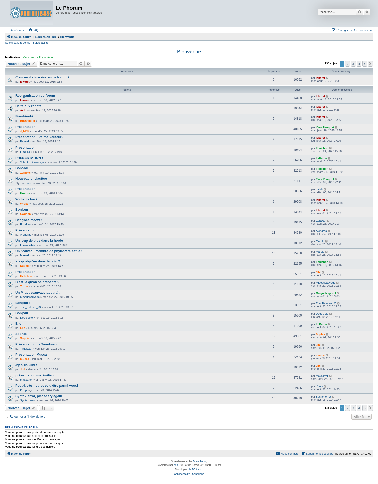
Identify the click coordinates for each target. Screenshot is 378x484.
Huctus (25, 193)
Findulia (25, 151)
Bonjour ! (22, 303)
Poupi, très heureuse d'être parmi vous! (46, 386)
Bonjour (21, 209)
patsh (29, 183)
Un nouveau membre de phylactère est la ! (48, 251)
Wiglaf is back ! (27, 199)
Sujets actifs (40, 42)
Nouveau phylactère (31, 178)
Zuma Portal (199, 461)
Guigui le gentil (326, 293)
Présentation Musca (31, 354)
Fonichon (322, 148)
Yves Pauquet (325, 127)
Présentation (25, 127)
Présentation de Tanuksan (36, 344)
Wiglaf (24, 203)
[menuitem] (33, 30)
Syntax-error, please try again (38, 396)
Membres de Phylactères (38, 57)
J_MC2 (24, 131)
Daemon (25, 265)
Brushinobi (24, 116)
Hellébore (26, 276)
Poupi (23, 390)
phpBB (177, 465)
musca (24, 358)
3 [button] (353, 63)
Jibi (318, 272)
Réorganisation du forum (35, 96)
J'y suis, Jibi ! (26, 365)
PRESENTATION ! (29, 158)
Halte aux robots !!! (30, 106)
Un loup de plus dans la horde (39, 241)
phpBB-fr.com (195, 469)
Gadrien (25, 213)
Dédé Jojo (26, 317)
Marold (320, 241)
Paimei (24, 141)
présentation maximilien (34, 375)
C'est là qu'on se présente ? (37, 282)
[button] (370, 64)
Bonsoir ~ (23, 168)
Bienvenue (189, 51)
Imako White (28, 245)
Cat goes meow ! (28, 220)
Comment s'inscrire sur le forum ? (42, 77)
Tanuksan (26, 348)
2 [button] (347, 63)
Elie (18, 323)
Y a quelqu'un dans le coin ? (37, 261)
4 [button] (359, 63)
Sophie (21, 334)
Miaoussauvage (325, 282)
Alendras (25, 234)
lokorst (25, 81)
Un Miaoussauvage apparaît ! (38, 292)
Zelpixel (25, 172)
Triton (24, 286)
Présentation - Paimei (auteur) (39, 137)
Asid (23, 110)
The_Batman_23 (30, 307)
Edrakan (25, 224)
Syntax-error (28, 400)
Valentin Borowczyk (32, 162)
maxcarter (26, 379)
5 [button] (365, 63)
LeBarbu (321, 158)
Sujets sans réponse (17, 42)
